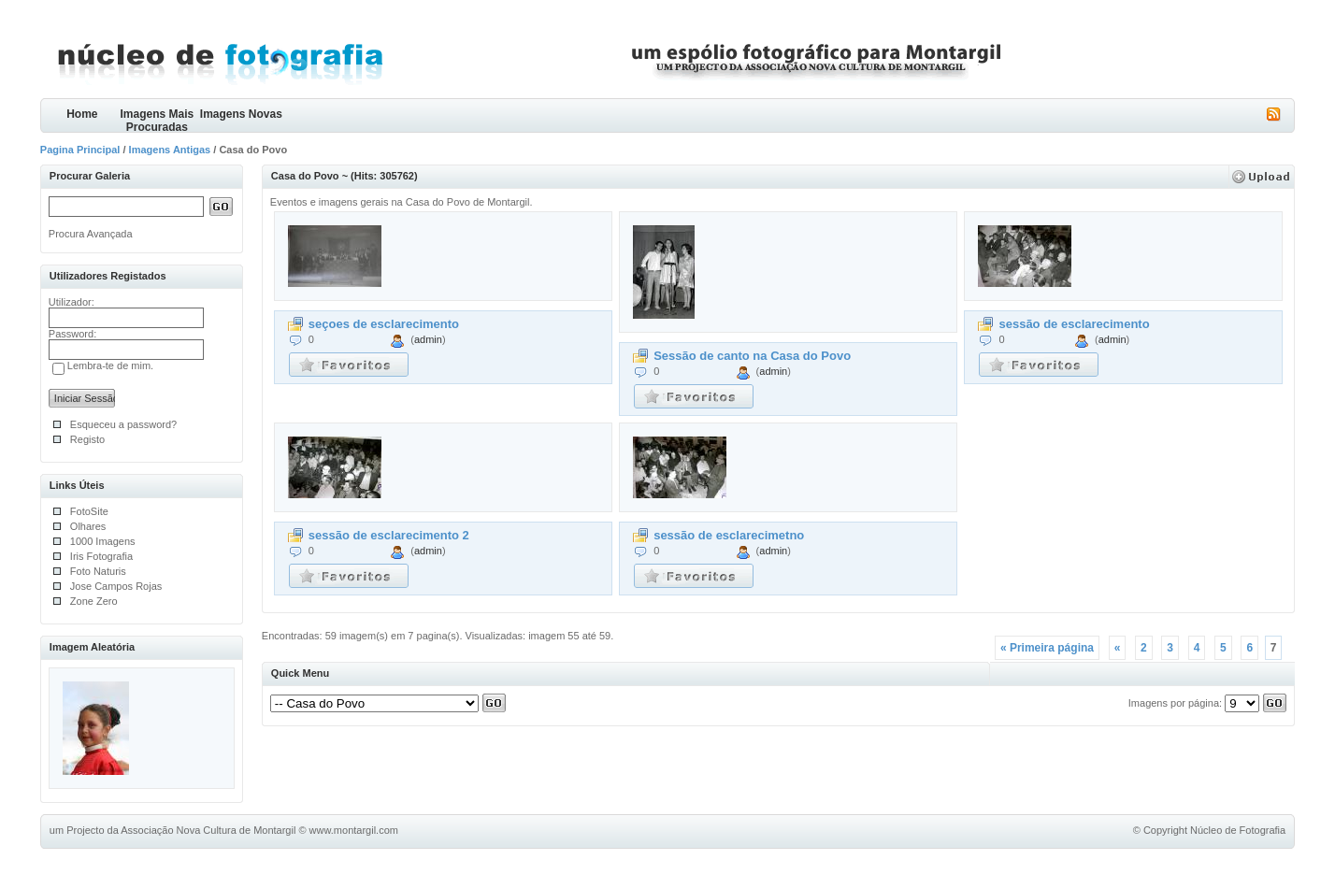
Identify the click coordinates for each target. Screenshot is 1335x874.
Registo (87, 439)
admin (428, 339)
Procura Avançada (91, 233)
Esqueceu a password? (123, 424)
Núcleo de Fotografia (1237, 830)
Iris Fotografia (101, 556)
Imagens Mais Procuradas (157, 120)
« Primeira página (1047, 647)
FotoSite (89, 511)
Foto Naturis (98, 571)
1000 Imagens (103, 541)
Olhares (88, 526)
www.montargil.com (353, 830)
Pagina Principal (80, 149)
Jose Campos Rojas (116, 586)
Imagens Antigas (170, 149)
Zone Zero (94, 601)
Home (81, 114)
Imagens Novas (241, 114)
